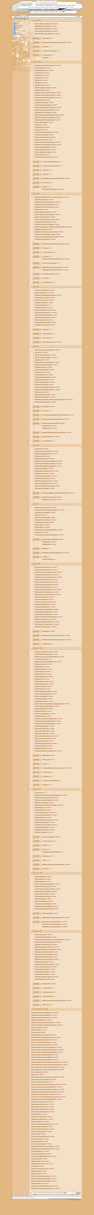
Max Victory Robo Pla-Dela (43, 517)
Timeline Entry (20, 34)
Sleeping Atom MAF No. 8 (42, 290)
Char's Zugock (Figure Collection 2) (45, 219)
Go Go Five (46, 182)
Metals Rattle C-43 (40, 671)
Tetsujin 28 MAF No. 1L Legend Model (45, 949)
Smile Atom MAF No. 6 (42, 319)
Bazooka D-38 (39, 392)
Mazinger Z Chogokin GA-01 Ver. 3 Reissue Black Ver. (49, 197)
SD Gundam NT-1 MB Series (43, 377)
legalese (27, 1197)
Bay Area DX (39, 209)
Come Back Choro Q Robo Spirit (44, 451)
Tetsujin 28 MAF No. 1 (37, 1121)
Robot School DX (36, 1114)
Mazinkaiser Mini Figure (42, 726)
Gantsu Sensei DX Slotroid (43, 137)
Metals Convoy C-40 (41, 664)
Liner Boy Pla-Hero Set (42, 599)
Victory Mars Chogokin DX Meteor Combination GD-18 (49, 703)
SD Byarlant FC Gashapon (42, 974)
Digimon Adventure (48, 252)
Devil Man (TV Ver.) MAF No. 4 (43, 519)
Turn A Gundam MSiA (49, 836)
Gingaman (46, 174)
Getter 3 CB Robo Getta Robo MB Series (42, 1054)
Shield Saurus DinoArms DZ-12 (40, 1104)
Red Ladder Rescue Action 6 (43, 212)
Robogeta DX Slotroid (41, 374)
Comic (55, 2)
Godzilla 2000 (47, 987)
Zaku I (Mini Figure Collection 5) (44, 23)
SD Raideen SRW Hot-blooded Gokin (45, 119)
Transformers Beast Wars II (50, 50)
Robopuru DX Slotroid (41, 740)
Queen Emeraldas (48, 996)
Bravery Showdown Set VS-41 (43, 693)
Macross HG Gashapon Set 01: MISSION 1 (54, 864)
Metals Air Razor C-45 (41, 745)
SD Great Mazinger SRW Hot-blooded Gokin (47, 114)
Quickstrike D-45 (40, 688)
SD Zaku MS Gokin (41, 711)
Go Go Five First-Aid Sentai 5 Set (40, 1136)
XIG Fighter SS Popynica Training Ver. (53, 269)
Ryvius (45, 849)
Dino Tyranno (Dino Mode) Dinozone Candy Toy (44, 1086)
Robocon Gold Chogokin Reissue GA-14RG (47, 236)
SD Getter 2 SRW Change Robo (44, 954)
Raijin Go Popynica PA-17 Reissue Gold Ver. (43, 1022)
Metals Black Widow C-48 (42, 979)
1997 (57, 11)
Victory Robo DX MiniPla (42, 369)
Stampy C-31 (39, 77)
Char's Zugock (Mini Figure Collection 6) (46, 616)
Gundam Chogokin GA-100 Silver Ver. (41, 1017)
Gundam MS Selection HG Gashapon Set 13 (54, 1000)
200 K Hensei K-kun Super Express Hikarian (47, 656)
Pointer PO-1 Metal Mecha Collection (41, 1042)
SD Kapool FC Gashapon (42, 827)
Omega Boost (47, 337)
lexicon (22, 1197)
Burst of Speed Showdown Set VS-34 (45, 142)
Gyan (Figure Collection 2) (42, 216)
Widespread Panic (61, 5)
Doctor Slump (47, 772)
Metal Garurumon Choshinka (43, 896)
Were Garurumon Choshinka (43, 507)
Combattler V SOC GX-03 (42, 458)
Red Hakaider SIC (40, 879)
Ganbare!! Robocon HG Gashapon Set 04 (54, 178)
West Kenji (46, 406)
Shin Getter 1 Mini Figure (42, 733)
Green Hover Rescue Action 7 (43, 312)
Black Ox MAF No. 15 (37, 1183)
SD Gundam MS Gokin (42, 708)
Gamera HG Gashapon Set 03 (51, 189)
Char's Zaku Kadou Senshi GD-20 (44, 908)
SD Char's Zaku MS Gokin (42, 713)
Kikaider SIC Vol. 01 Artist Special (44, 207)
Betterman (46, 329)
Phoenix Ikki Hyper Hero (42, 596)
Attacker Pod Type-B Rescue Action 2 (45, 65)
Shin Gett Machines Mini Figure (44, 654)
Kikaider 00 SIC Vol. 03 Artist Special (45, 202)
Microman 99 (47, 38)
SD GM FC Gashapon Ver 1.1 (43, 619)
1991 (38, 11)
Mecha (46, 2)
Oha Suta (46, 256)
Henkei (42, 2)
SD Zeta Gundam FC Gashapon (44, 315)
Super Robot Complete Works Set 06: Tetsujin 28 (56, 414)
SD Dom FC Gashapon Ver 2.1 (43, 567)
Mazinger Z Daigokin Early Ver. (44, 944)
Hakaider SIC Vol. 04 (41, 367)
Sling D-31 (38, 124)
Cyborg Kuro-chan (48, 841)
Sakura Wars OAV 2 (48, 992)
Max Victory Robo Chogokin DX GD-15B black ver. (48, 795)
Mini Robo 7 (35, 1074)
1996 (54, 11)
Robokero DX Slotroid (41, 302)
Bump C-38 (39, 352)
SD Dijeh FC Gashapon (42, 134)
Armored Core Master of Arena (51, 165)
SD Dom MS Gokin (41, 716)
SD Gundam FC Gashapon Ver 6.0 (44, 471)
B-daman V (46, 170)
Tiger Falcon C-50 (36, 1158)
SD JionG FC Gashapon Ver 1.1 (44, 579)
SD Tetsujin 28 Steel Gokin (43, 394)
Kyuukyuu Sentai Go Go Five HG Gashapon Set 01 (56, 492)
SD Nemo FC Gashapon (42, 102)
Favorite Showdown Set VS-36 (51, 423)
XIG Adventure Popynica (50, 342)
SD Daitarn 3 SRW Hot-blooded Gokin (45, 117)
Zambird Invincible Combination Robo (45, 723)
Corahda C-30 (39, 75)
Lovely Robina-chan (37, 1072)
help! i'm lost (17, 1197)
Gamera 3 (46, 248)
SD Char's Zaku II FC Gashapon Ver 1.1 (46, 589)
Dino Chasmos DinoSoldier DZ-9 (40, 1111)
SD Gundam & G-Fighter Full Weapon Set (46, 529)
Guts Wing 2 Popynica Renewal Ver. (52, 921)
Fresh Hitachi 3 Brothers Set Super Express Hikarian (45, 1077)
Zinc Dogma (40, 5)
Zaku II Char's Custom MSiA (51, 539)
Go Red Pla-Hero (40, 67)
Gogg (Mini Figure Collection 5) (44, 31)
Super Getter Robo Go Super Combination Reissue (45, 1069)
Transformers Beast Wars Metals (52, 851)
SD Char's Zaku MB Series (42, 397)
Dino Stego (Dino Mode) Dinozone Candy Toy (43, 1094)
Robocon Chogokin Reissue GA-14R (45, 234)
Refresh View (24, 36)
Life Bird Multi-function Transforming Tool (42, 1146)
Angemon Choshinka (41, 698)
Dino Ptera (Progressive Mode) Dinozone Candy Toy (45, 1091)
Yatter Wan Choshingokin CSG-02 (44, 706)
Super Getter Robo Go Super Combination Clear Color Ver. (47, 1062)
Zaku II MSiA (47, 541)
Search (78, 2)
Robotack (46, 46)
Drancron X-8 (39, 532)
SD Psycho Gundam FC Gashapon (45, 110)
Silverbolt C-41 (40, 666)
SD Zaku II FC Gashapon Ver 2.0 (44, 480)
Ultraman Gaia (47, 643)
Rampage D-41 (40, 679)
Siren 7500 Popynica (49, 436)
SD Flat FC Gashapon (41, 832)
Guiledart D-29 (40, 85)
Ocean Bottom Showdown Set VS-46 (45, 888)
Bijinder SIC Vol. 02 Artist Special (44, 204)
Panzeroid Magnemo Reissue (39, 1126)
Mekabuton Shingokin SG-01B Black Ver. (42, 1012)
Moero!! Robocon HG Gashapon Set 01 (53, 419)
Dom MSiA (46, 755)
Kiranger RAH (35, 1032)
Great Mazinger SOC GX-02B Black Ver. (53, 552)
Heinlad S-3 (35, 1166)
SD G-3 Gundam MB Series (43, 354)
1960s (38, 9)
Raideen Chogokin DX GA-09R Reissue (46, 661)
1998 (60, 11)
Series (18, 29)
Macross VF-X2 (47, 759)
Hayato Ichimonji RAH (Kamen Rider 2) (42, 1044)
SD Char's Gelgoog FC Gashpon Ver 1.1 (46, 577)
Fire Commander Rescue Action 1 (44, 132)
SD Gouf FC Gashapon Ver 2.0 (43, 483)
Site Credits (27, 2)
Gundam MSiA (47, 544)
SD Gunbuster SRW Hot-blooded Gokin (46, 466)
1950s (31, 9)
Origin (38, 2)
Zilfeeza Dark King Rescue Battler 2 (45, 362)
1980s (53, 9)
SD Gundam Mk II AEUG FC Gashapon (45, 107)
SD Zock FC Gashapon (42, 468)
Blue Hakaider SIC (40, 881)
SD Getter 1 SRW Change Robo (44, 951)
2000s (68, 9)
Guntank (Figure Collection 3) (43, 814)
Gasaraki (46, 278)
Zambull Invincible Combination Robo (45, 721)
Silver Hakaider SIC (41, 876)
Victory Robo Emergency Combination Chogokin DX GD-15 (51, 226)
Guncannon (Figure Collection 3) (44, 819)
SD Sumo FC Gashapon (42, 802)
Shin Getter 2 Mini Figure (42, 731)
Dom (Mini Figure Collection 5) (44, 28)
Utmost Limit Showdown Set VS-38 (45, 387)
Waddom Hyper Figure (42, 961)
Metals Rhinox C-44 (41, 674)
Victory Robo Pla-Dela (41, 122)
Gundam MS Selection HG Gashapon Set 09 (54, 42)
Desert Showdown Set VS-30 (43, 152)
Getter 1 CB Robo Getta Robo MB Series (42, 1059)
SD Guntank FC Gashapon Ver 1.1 (44, 592)
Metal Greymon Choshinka (43, 512)
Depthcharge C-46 (40, 810)
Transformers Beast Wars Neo (51, 161)
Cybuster (46, 410)
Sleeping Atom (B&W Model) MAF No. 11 (42, 1186)
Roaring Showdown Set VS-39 (43, 453)
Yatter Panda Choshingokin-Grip (44, 584)
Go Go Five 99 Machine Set (39, 1143)
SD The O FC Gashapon (42, 300)
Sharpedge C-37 (40, 372)
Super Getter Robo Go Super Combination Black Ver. (45, 1067)
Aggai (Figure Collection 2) (43, 239)
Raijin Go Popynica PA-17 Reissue (44, 224)
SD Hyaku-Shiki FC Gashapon (43, 105)
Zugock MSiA (47, 983)
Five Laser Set (36, 1134)
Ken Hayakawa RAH (37, 1027)
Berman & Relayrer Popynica (43, 87)
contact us (32, 1197)
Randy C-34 (39, 82)
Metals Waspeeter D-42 (42, 681)
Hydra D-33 (39, 129)
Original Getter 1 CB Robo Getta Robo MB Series (44, 1052)
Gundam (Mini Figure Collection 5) (44, 33)
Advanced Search (79, 3)
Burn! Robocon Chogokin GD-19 (44, 797)
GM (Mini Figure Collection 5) (43, 26)
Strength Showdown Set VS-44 (44, 743)
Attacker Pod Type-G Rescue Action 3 (45, 92)
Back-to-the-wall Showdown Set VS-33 (45, 144)
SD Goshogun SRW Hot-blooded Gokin (46, 463)
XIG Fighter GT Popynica (50, 499)
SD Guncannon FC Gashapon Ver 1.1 (45, 594)
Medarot (46, 548)
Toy (17, 23)
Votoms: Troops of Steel (42, 659)
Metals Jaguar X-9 (40, 807)
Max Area (38, 514)
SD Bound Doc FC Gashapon (43, 112)
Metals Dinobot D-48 (41, 934)
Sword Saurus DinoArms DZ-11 (40, 1106)
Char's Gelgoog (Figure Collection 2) (45, 214)
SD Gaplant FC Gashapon (42, 969)
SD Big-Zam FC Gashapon (42, 478)
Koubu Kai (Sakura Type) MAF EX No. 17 (42, 1124)
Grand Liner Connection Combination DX (46, 461)
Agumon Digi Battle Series (43, 606)
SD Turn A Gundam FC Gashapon (44, 800)
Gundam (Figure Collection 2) (43, 221)
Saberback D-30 (40, 90)
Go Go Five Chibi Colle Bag (39, 1131)
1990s (61, 8)
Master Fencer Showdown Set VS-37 (45, 389)
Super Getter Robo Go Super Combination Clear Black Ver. (47, 1064)
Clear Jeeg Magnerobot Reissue (40, 1129)
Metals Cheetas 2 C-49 (38, 1161)
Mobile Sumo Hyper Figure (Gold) (44, 959)
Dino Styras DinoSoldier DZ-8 (39, 1081)
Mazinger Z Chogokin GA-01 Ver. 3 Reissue (47, 231)
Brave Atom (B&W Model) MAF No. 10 (41, 1039)
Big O (45, 860)
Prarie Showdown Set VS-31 (43, 149)
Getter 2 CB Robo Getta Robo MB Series (42, 1057)
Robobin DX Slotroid (41, 307)
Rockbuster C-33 (40, 100)
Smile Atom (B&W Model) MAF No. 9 (41, 1156)
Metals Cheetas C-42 (41, 669)
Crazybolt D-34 (40, 154)
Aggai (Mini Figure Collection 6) (44, 614)
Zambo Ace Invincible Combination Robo (46, 718)
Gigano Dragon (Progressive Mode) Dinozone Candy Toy (46, 1084)
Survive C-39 (39, 448)
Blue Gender (47, 856)
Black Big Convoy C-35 (42, 522)
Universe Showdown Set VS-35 (40, 1168)
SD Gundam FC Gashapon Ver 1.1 (44, 624)
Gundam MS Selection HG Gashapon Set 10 (54, 432)
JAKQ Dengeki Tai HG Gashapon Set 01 (53, 917)
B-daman (46, 57)
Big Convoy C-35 (36, 1173)
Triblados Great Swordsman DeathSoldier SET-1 (44, 1099)
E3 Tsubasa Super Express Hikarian (41, 1079)
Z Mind (45, 186)
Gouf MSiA (46, 631)
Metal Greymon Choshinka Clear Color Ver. (43, 1148)
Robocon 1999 (47, 55)
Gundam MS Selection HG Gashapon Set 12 (54, 767)
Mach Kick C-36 (47, 428)
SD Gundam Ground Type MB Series (45, 349)
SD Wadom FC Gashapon (42, 829)
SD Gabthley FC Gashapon (43, 317)
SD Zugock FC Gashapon (42, 488)
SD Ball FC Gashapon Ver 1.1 (43, 626)
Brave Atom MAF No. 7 (42, 292)
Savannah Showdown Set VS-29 (44, 157)
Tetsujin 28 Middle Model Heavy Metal (41, 1178)
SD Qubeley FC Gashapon (42, 297)
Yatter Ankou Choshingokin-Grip (44, 582)
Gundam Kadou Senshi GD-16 (43, 476)
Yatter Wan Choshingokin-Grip (44, 587)
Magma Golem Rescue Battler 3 (44, 364)
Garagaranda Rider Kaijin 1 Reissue (41, 1034)
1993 (44, 11)
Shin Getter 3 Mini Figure (42, 728)
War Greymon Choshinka (42, 893)
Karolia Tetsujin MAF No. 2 (39, 1153)
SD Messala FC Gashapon (42, 971)
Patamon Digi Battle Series (43, 604)
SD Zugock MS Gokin (41, 901)
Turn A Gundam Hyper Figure (43, 966)
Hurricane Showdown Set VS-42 (44, 735)
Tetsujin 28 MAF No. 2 (37, 1151)
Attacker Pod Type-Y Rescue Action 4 (45, 95)
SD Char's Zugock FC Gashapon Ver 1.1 (46, 572)
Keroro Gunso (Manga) (42, 305)
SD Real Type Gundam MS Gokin (44, 906)
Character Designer (21, 30)
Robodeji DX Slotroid (41, 229)
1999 (63, 11)
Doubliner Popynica (48, 273)
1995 (51, 11)
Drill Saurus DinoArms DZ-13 (39, 1101)
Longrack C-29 (40, 72)
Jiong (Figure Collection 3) (43, 812)
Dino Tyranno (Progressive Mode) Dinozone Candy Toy (46, 1096)
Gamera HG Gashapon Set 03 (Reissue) (53, 258)
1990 (35, 11)
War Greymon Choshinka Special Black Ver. (43, 1188)
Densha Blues (49, 5)
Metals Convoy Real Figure (39, 1116)
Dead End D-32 (40, 127)
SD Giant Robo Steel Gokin (43, 401)
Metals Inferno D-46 (41, 817)
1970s (46, 9)
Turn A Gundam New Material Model (45, 884)
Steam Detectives (48, 282)
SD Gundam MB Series (42, 379)
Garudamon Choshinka (42, 701)
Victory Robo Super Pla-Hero (43, 310)
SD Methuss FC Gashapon (43, 324)
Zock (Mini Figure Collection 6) (44, 611)
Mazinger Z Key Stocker (42, 473)
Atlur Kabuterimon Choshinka (43, 891)
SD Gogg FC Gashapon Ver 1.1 (44, 569)
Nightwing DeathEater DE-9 (39, 1020)
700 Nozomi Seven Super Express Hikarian (47, 534)
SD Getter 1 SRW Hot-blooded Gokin (45, 485)
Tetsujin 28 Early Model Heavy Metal (41, 1181)
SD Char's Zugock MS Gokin (43, 903)
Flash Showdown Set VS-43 (43, 738)
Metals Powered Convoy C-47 (39, 1163)
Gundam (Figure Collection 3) (43, 824)
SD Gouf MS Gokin (41, 898)
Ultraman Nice (39, 792)
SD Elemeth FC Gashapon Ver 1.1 (44, 574)
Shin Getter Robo (48, 440)
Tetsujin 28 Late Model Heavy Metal (41, 1176)
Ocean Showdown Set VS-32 (43, 147)
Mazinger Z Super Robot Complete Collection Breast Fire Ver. (51, 399)
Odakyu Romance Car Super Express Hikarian (44, 1047)
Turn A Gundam (47, 333)
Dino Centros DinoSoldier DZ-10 (40, 1109)
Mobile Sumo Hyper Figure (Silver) (45, 964)
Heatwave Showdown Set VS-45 (44, 651)
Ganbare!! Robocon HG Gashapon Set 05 (54, 635)
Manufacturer (20, 27)
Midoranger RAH (36, 1029)
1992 (41, 11)
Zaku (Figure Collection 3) (42, 822)
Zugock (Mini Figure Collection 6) (44, 609)
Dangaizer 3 (47, 776)
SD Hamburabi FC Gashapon (43, 322)
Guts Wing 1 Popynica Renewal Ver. (52, 924)
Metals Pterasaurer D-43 (42, 683)
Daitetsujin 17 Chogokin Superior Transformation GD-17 (50, 939)
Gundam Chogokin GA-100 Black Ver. (41, 1015)
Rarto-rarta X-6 (40, 524)
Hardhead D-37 (40, 359)
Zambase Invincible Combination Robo (46, 750)
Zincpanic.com (27, 3)
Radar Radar (71, 5)
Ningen (51, 2)
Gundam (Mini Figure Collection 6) (44, 621)
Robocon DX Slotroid (41, 139)
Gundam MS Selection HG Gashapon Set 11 (54, 639)
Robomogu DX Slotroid (42, 384)
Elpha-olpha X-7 (40, 527)
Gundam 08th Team (48, 559)
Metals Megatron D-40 (41, 676)
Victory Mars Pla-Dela (41, 696)
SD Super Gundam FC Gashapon (44, 976)
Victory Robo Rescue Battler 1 (43, 357)
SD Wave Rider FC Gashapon (43, 937)
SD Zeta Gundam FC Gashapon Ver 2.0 (46, 942)
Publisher (19, 32)
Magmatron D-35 (36, 1171)
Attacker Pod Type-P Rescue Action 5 (45, 97)
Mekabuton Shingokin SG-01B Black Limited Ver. (44, 1025)
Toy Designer (20, 25)
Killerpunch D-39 (40, 456)
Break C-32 (39, 80)
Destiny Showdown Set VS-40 (43, 691)
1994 (47, 11)
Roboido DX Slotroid (41, 748)
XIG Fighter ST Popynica (50, 497)
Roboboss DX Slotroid (42, 199)
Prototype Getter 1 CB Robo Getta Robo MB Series (45, 1049)
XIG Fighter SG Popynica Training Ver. (53, 267)
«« (75, 16)
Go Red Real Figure (37, 1141)
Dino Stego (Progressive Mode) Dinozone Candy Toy (45, 1089)
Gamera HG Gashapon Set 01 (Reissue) (53, 243)
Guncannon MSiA (48, 913)
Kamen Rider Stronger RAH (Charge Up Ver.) (43, 1037)
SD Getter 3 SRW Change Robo (44, 956)
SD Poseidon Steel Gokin (42, 382)
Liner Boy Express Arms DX (43, 601)
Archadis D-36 (47, 425)
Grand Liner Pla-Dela (37, 1138)
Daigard (46, 845)
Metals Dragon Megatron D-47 (39, 1119)
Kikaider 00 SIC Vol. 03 (42, 70)
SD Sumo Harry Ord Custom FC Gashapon (47, 805)
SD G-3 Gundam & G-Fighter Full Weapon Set (47, 510)
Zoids (45, 763)
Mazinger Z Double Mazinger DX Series (46, 295)
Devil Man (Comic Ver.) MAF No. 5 (44, 946)
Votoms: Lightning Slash (50, 263)
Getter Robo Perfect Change (43, 886)
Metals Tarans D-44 (41, 686)
